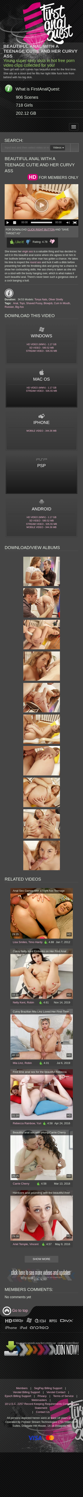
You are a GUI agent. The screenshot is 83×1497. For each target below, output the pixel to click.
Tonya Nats (41, 299)
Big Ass (19, 306)
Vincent (34, 1244)
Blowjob (48, 303)
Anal (15, 303)
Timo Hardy (35, 942)
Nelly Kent (19, 1002)
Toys (22, 303)
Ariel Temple (20, 1244)
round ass (35, 262)
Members (22, 1388)
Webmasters (39, 1400)
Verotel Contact (56, 1392)
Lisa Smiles (20, 942)
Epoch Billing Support (18, 1396)
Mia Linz (18, 1063)
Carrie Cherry (21, 1183)
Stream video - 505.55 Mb (41, 351)
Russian (9, 306)
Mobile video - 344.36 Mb (41, 430)
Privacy (42, 1396)
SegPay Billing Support (48, 1388)
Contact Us (43, 1412)
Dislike (28, 242)
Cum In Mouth (62, 303)
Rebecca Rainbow (24, 1123)
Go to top (15, 1310)
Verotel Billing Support (26, 1392)
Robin (30, 1002)
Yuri (38, 1123)
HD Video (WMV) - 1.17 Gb (42, 344)
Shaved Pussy (34, 303)
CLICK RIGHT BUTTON (41, 229)
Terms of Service (63, 1396)
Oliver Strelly (55, 299)
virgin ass (27, 251)
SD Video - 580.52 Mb (41, 347)
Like (17, 242)
